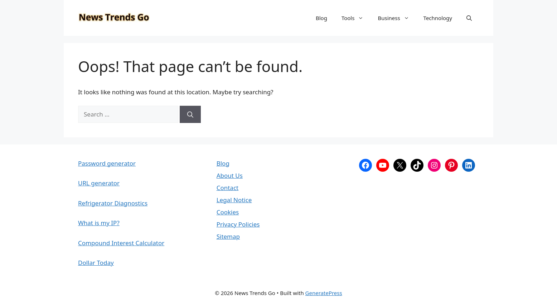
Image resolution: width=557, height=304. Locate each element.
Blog (321, 18)
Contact (228, 188)
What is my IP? (99, 223)
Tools (356, 18)
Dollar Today (96, 262)
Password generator (107, 163)
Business (397, 18)
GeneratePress (323, 292)
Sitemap (228, 236)
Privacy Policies (238, 224)
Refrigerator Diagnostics (112, 203)
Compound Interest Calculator (121, 243)
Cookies (228, 212)
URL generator (99, 183)
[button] (469, 18)
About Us (230, 175)
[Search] (190, 114)
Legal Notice (234, 200)
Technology (437, 18)
